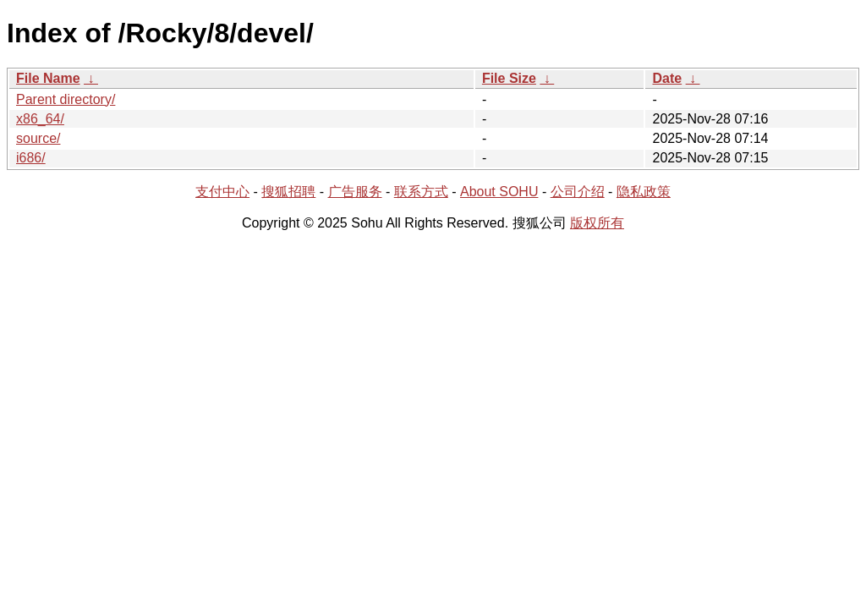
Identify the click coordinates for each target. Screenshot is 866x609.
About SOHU (499, 191)
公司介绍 (578, 191)
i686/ (31, 158)
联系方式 (421, 191)
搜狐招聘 (288, 191)
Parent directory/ (65, 99)
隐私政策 (644, 191)
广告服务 (355, 191)
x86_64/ (40, 119)
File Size (509, 78)
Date (667, 78)
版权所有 (597, 223)
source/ (38, 138)
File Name (48, 78)
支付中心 (222, 191)
